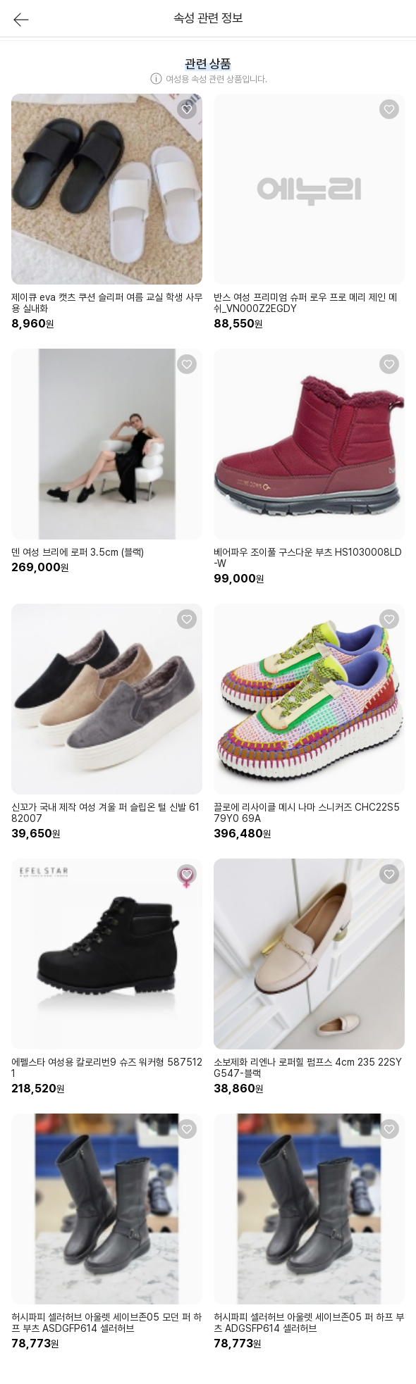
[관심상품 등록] (187, 109)
